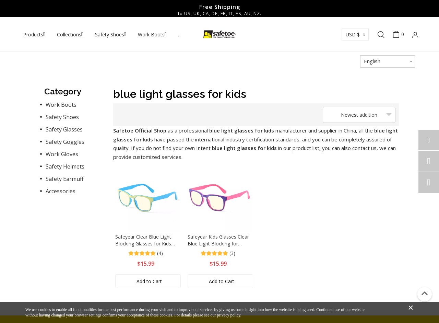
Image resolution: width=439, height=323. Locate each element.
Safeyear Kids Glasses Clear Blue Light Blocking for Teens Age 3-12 (218, 240)
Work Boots (151, 34)
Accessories (60, 191)
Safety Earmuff (65, 179)
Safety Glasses (64, 129)
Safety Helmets (65, 166)
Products (33, 34)
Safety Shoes (109, 34)
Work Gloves (62, 154)
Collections (69, 34)
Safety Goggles (65, 142)
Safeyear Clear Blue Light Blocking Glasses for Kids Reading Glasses (143, 240)
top (424, 293)
